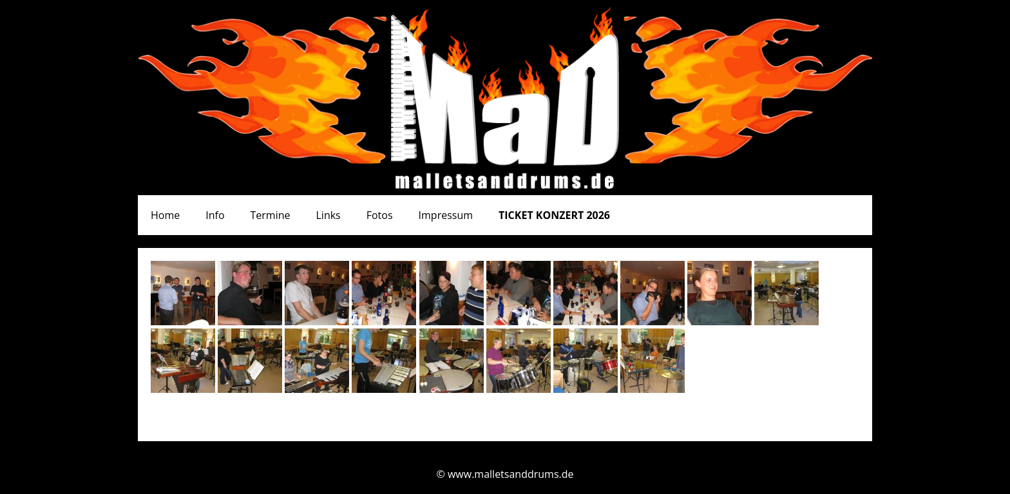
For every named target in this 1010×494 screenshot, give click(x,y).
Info (214, 215)
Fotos (380, 215)
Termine (271, 215)
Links (328, 215)
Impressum (446, 215)
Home (165, 215)
